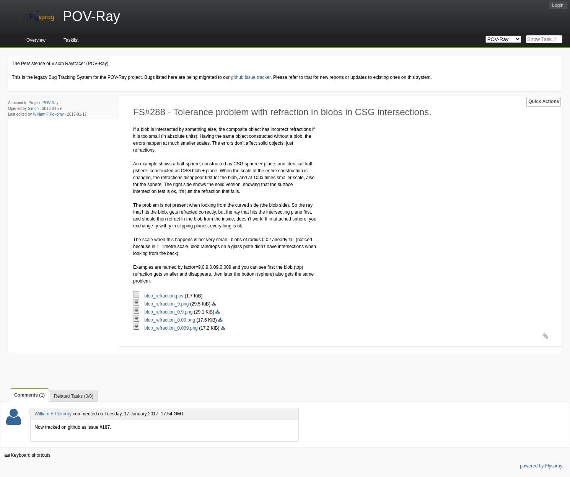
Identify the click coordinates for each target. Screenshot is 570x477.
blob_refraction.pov (159, 296)
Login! (558, 5)
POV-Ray (50, 103)
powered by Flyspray (541, 466)
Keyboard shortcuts (27, 455)
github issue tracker (250, 77)
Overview (36, 40)
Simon (33, 108)
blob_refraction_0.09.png (164, 320)
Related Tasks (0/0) (73, 396)
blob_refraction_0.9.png (163, 312)
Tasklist (71, 40)
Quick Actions (543, 101)
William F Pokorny (48, 114)
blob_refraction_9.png (161, 304)
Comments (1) (29, 395)
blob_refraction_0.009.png (166, 328)
